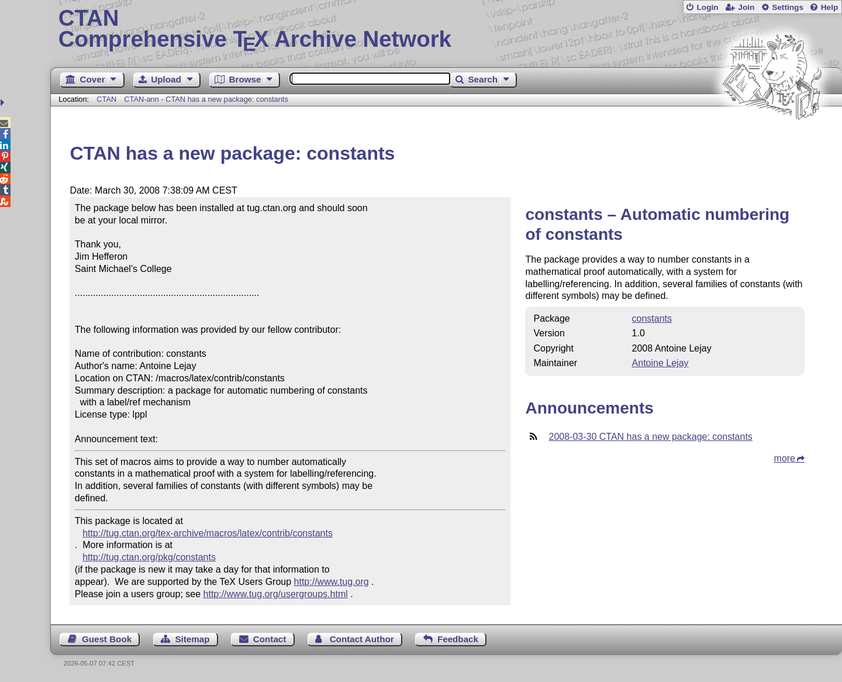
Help (829, 7)
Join (746, 7)
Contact (270, 639)
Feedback (457, 639)
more (784, 458)
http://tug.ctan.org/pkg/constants (149, 557)
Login (707, 7)
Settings (787, 7)
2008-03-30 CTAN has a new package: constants (650, 437)
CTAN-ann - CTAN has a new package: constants (206, 99)
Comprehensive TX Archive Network (446, 29)
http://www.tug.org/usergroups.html (275, 594)
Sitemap (192, 639)
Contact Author (362, 639)
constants (652, 318)
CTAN (106, 99)
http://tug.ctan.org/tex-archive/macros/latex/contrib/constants (207, 533)
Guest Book (107, 639)
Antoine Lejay (660, 363)
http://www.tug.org (331, 582)
